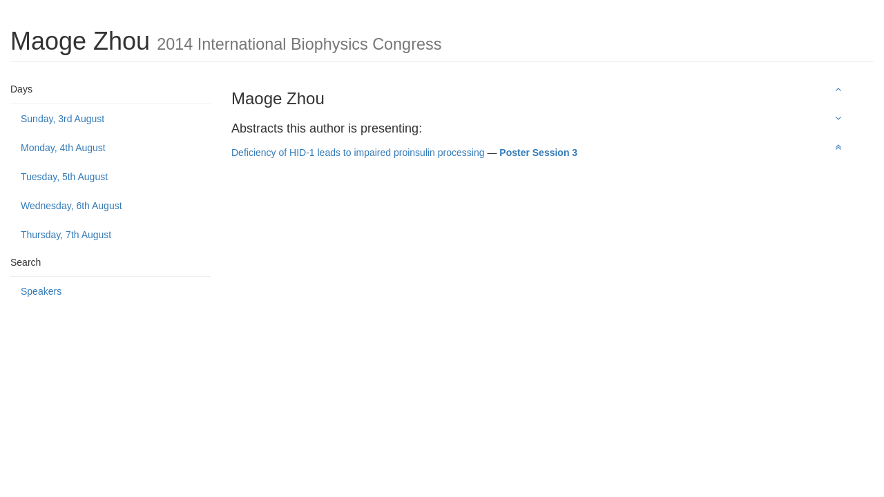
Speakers (41, 291)
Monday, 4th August (63, 147)
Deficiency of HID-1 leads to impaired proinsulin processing (358, 152)
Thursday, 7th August (66, 234)
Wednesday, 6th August (71, 205)
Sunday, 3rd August (62, 118)
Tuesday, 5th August (64, 176)
